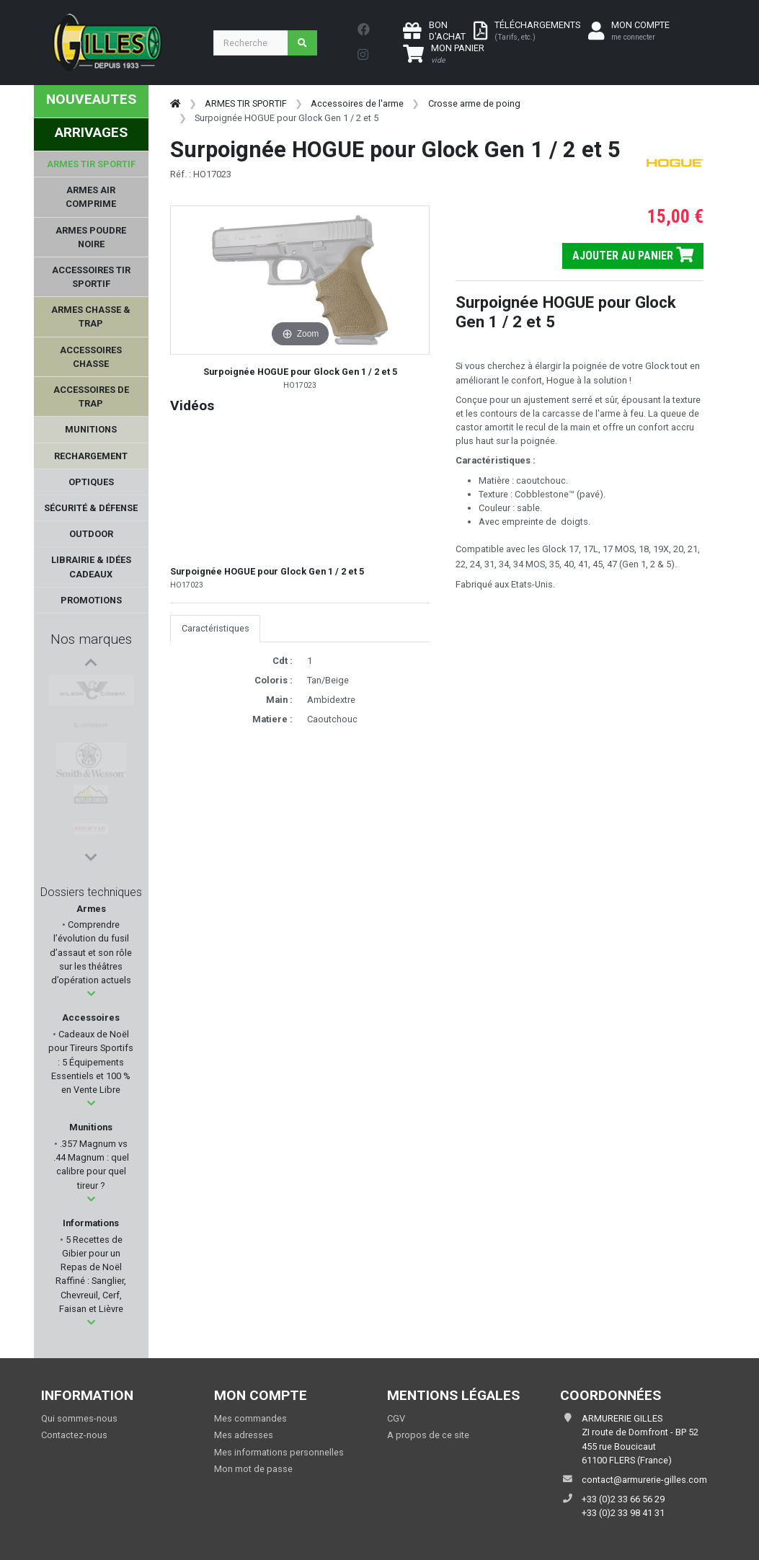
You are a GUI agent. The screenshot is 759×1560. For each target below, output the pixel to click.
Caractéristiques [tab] (215, 628)
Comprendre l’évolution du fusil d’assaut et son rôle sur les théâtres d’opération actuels (91, 952)
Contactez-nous (74, 1435)
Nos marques (91, 639)
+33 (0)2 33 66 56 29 (623, 1499)
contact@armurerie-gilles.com (644, 1479)
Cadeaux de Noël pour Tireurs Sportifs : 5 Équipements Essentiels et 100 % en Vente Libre (90, 1062)
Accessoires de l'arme (357, 103)
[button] (91, 993)
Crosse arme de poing (474, 103)
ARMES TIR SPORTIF (246, 103)
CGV (396, 1418)
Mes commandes (250, 1418)
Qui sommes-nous (79, 1418)
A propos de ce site (428, 1435)
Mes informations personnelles (279, 1452)
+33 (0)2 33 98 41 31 (623, 1512)
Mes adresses (243, 1435)
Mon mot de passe (253, 1468)
